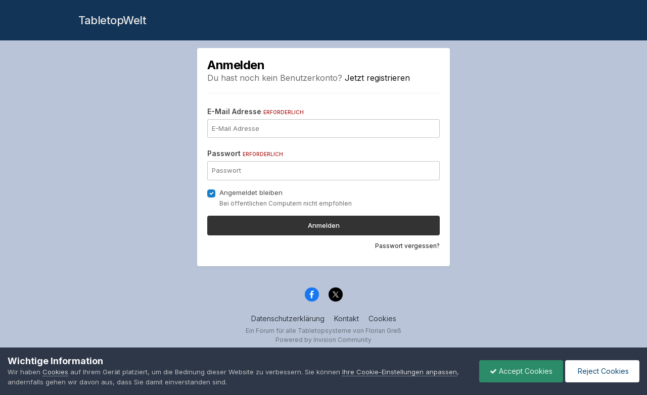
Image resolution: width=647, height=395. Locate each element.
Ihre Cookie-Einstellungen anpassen (399, 372)
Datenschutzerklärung (288, 318)
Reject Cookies (602, 371)
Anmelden (324, 225)
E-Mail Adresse (255, 111)
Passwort (245, 153)
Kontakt (346, 318)
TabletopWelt (112, 20)
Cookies (382, 318)
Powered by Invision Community (323, 339)
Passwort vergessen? (407, 246)
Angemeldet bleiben (251, 192)
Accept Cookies (521, 371)
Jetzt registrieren (377, 78)
